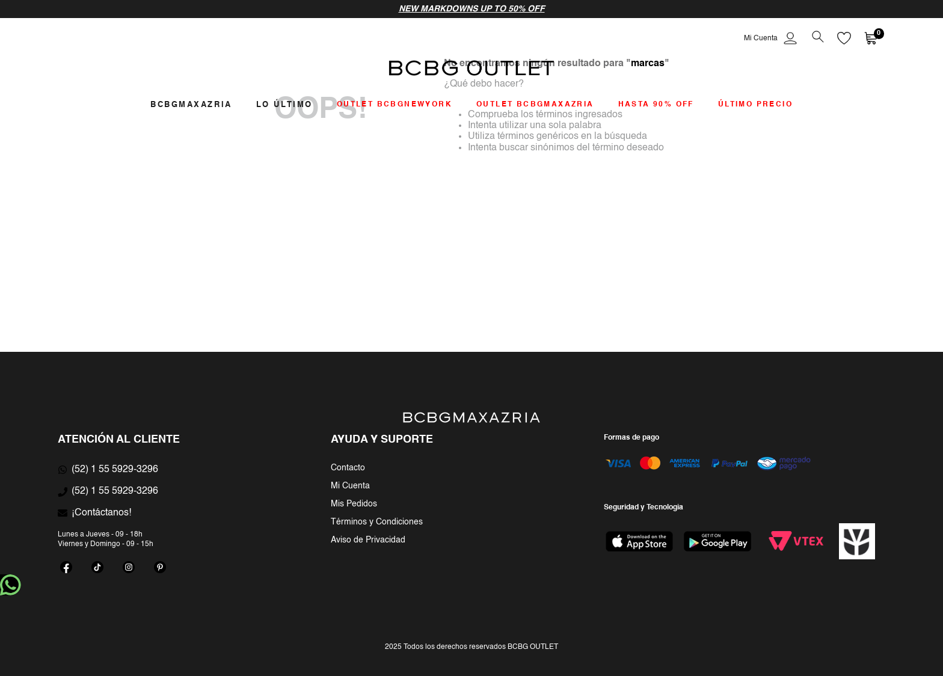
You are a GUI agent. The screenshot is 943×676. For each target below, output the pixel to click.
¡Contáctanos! (101, 513)
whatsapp (10, 584)
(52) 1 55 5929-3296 (115, 470)
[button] (817, 38)
